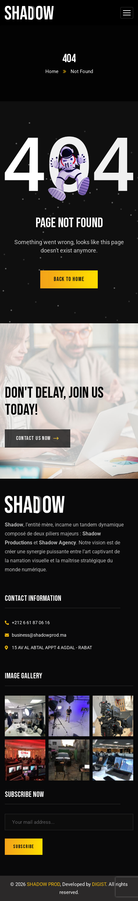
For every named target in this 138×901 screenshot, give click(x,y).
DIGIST (99, 884)
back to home (69, 279)
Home (51, 71)
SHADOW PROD (43, 884)
